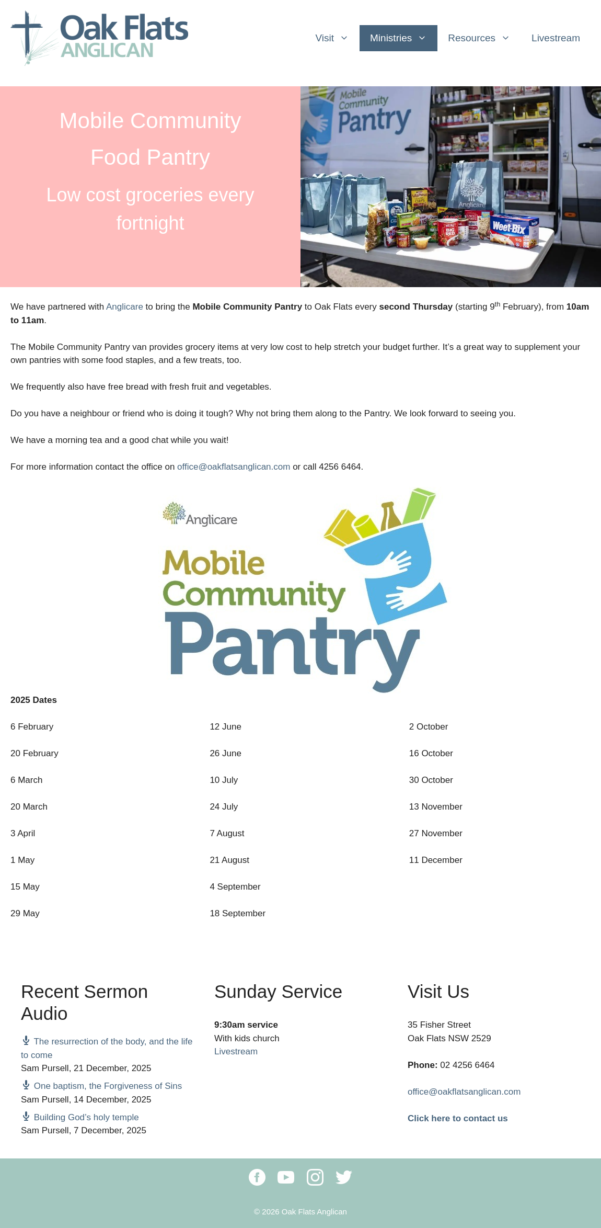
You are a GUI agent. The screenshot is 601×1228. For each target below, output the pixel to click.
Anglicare (124, 307)
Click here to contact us (458, 1118)
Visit (337, 38)
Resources (484, 38)
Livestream (555, 37)
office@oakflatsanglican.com (233, 467)
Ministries (403, 38)
